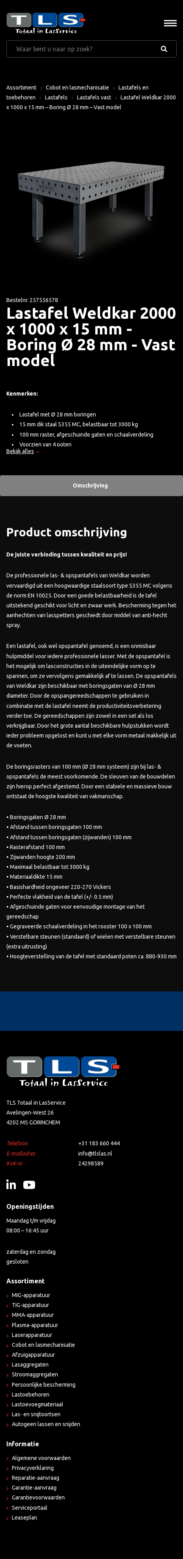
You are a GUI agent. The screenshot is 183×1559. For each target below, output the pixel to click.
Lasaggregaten (30, 1364)
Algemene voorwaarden (41, 1458)
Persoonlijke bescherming (43, 1385)
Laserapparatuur (32, 1335)
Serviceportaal (29, 1508)
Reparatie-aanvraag (35, 1478)
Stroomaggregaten (35, 1374)
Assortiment (21, 87)
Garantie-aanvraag (34, 1487)
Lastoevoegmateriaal (37, 1404)
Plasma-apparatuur (35, 1325)
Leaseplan (24, 1517)
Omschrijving (90, 485)
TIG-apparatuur (30, 1305)
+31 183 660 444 (99, 1143)
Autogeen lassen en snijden (46, 1424)
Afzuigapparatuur (33, 1355)
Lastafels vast (94, 97)
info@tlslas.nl (95, 1153)
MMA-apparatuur (33, 1315)
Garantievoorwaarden (38, 1497)
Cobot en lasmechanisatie (77, 87)
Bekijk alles (22, 451)
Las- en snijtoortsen (36, 1414)
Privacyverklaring (33, 1468)
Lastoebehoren (30, 1394)
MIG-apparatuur (31, 1295)
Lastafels (56, 97)
